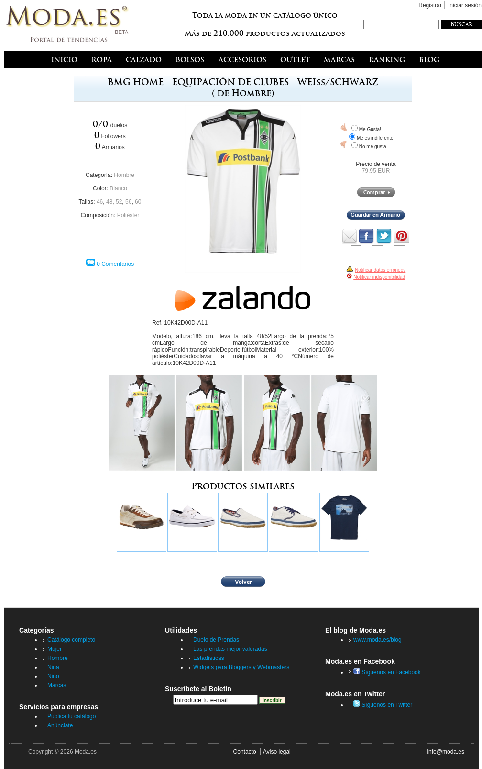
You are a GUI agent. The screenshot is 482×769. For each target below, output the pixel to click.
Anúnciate (60, 725)
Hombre (124, 175)
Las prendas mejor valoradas (230, 649)
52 (119, 201)
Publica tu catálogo (71, 716)
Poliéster (128, 215)
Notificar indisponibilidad (379, 277)
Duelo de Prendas (216, 640)
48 (109, 201)
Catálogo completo (71, 640)
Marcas (56, 685)
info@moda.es (445, 751)
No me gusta (372, 146)
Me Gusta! (370, 129)
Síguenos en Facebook (387, 672)
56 (128, 201)
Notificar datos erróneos (380, 270)
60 (138, 201)
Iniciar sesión (465, 5)
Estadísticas (208, 658)
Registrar (430, 5)
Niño (53, 676)
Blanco (118, 188)
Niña (53, 667)
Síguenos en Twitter (382, 705)
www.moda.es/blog (377, 640)
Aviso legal (277, 751)
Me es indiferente (375, 138)
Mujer (54, 649)
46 (100, 201)
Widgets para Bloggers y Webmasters (241, 667)
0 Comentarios (115, 264)
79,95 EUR (376, 170)
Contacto (244, 751)
